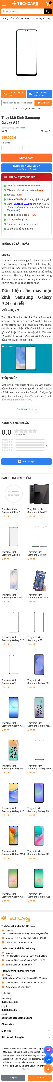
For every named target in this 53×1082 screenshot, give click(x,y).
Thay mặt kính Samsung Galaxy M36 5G (13, 767)
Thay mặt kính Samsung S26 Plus (12, 596)
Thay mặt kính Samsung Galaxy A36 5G (38, 810)
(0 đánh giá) (20, 128)
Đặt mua (40, 1077)
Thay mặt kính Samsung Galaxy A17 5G (13, 724)
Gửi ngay (43, 103)
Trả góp (13, 1077)
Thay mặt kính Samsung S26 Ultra (37, 596)
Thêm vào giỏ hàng (27, 167)
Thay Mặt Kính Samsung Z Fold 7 (37, 510)
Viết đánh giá (26, 461)
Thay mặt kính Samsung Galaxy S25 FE (38, 682)
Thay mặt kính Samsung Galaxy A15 (13, 810)
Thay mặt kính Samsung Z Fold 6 (37, 553)
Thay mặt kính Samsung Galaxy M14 (13, 852)
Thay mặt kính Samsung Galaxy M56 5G (39, 724)
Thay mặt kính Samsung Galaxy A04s (39, 767)
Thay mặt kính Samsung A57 (34, 639)
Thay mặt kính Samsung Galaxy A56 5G (13, 895)
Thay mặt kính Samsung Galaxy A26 (38, 895)
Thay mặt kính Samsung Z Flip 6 (11, 553)
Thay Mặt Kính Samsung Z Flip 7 (11, 510)
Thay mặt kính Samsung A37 (9, 681)
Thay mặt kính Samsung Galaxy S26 (13, 639)
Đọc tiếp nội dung (26, 409)
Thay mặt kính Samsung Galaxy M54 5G (39, 853)
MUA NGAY (26, 157)
